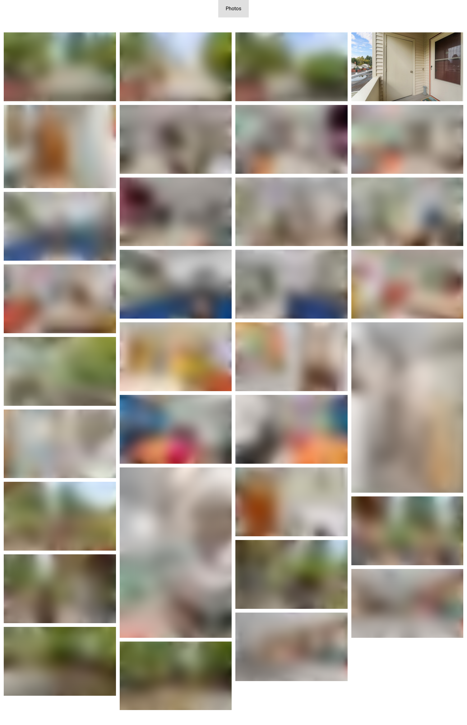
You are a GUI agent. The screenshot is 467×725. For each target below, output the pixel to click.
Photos (234, 9)
